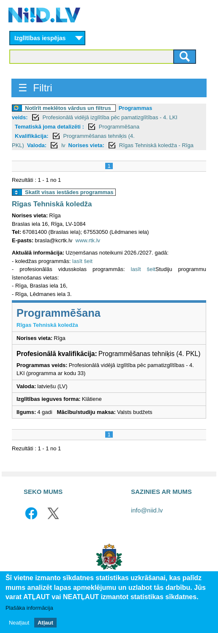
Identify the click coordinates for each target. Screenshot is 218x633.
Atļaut (45, 622)
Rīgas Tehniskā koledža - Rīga (156, 145)
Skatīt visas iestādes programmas (69, 192)
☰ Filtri (35, 87)
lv (63, 145)
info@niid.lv (147, 510)
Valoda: (36, 145)
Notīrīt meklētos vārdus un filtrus (68, 108)
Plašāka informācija (29, 608)
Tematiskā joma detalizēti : (49, 126)
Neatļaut (19, 622)
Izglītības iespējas (40, 38)
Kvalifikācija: (32, 136)
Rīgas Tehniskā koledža (52, 204)
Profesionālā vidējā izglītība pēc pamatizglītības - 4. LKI (110, 117)
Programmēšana (119, 126)
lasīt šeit (82, 261)
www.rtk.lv (88, 240)
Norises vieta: (86, 145)
